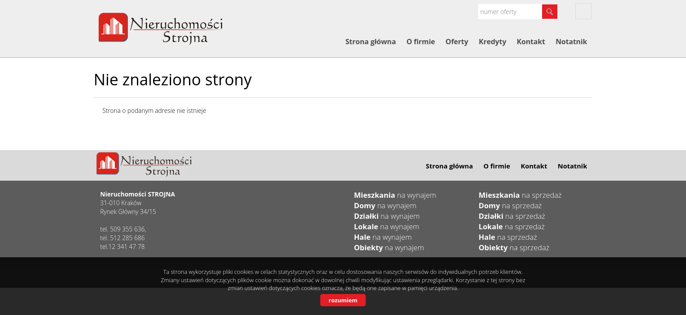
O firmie (420, 41)
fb (583, 11)
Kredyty (492, 41)
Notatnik (571, 41)
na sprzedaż (520, 195)
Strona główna (370, 41)
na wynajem (395, 195)
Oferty (456, 41)
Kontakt (531, 41)
